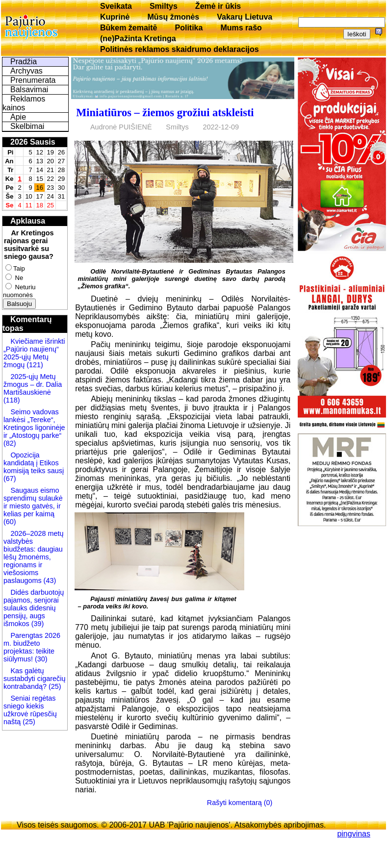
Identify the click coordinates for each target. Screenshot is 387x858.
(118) (11, 400)
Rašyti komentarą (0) (240, 803)
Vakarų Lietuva (244, 17)
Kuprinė (114, 17)
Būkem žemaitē (128, 28)
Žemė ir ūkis (218, 6)
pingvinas (353, 834)
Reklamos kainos (23, 103)
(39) (36, 624)
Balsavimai (29, 89)
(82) (9, 443)
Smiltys (164, 6)
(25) (54, 686)
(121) (34, 365)
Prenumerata (33, 80)
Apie (18, 117)
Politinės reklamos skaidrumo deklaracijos (179, 49)
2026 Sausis (32, 142)
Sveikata (116, 6)
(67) (9, 478)
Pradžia (23, 61)
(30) (40, 659)
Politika (189, 28)
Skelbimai (27, 126)
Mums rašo (240, 28)
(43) (49, 580)
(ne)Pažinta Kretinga (138, 38)
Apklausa (27, 221)
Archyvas (26, 71)
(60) (9, 522)
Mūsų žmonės (173, 17)
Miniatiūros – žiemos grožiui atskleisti (165, 112)
